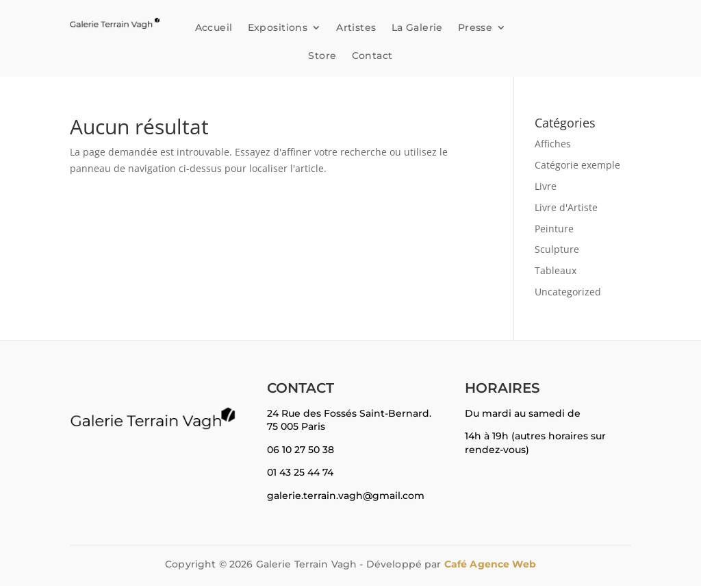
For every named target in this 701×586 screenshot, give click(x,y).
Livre (546, 186)
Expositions (278, 27)
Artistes (356, 27)
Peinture (554, 228)
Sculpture (557, 249)
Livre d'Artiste (566, 207)
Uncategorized (568, 291)
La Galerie (417, 27)
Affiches (553, 143)
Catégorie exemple (577, 164)
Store (322, 55)
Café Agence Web (490, 564)
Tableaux (555, 270)
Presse (475, 27)
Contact (372, 55)
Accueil (214, 27)
